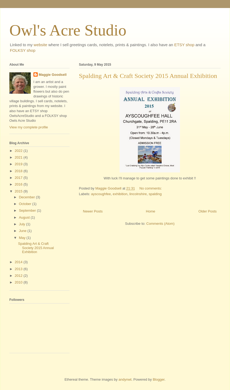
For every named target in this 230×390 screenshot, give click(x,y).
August (25, 217)
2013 (19, 269)
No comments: (151, 188)
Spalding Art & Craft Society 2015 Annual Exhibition (148, 75)
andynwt (124, 379)
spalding (155, 194)
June (23, 231)
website (40, 44)
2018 (19, 171)
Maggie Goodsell (53, 75)
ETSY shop (184, 44)
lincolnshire (138, 194)
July (22, 224)
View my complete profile (28, 127)
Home (150, 211)
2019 (19, 164)
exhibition (120, 194)
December (27, 197)
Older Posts (207, 211)
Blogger (158, 379)
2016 (19, 184)
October (25, 204)
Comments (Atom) (160, 224)
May (22, 238)
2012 (19, 276)
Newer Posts (93, 211)
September (28, 210)
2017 (19, 178)
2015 (19, 191)
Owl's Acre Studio (67, 30)
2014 (19, 262)
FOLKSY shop (22, 50)
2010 (19, 282)
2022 (19, 151)
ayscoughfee (101, 194)
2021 (19, 157)
